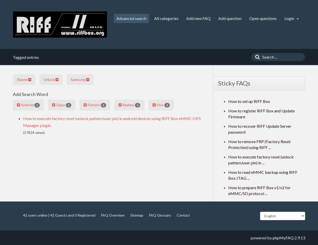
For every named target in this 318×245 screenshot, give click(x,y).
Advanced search (131, 18)
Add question (230, 18)
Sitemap (136, 215)
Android (28, 105)
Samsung (80, 79)
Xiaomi (24, 79)
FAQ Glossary (160, 215)
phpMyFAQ (283, 237)
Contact (183, 215)
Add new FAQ (198, 18)
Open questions (263, 18)
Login (291, 18)
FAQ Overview (113, 215)
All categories (166, 18)
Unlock (51, 79)
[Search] (256, 57)
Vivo (161, 105)
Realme (129, 105)
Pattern (95, 105)
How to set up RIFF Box (249, 101)
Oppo (61, 105)
